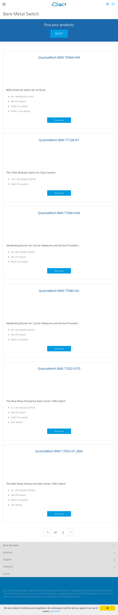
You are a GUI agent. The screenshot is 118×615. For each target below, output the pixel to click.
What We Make (10, 545)
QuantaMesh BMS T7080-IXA (59, 291)
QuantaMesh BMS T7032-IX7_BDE (59, 451)
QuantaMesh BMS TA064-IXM (59, 57)
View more (59, 120)
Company (8, 566)
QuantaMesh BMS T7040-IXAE (59, 213)
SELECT (59, 33)
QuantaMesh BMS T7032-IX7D (59, 368)
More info (55, 611)
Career (6, 573)
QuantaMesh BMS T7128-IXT (59, 140)
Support (7, 559)
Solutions (8, 552)
